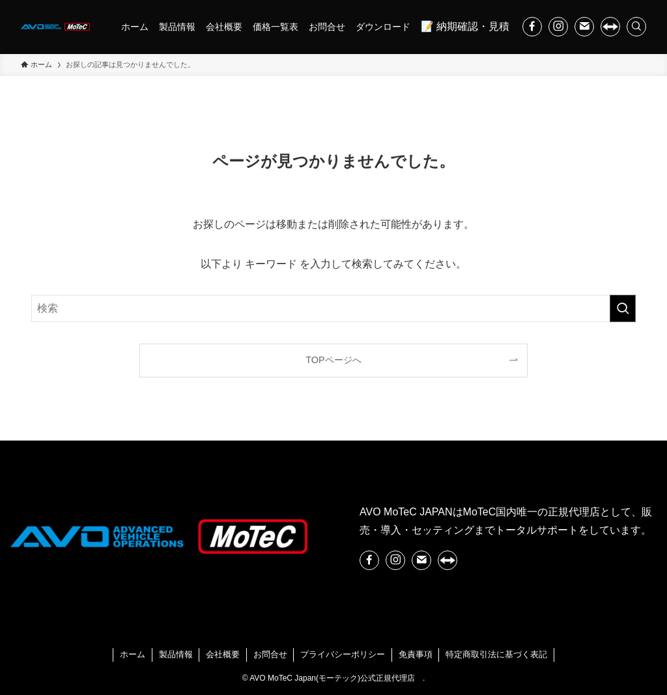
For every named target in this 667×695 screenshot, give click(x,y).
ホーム (132, 654)
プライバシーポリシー (342, 654)
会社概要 (223, 654)
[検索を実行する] (623, 308)
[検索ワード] (333, 308)
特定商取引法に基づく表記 (496, 654)
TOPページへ (333, 360)
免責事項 (416, 654)
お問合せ (270, 654)
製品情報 (176, 654)
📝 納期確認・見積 (465, 26)
